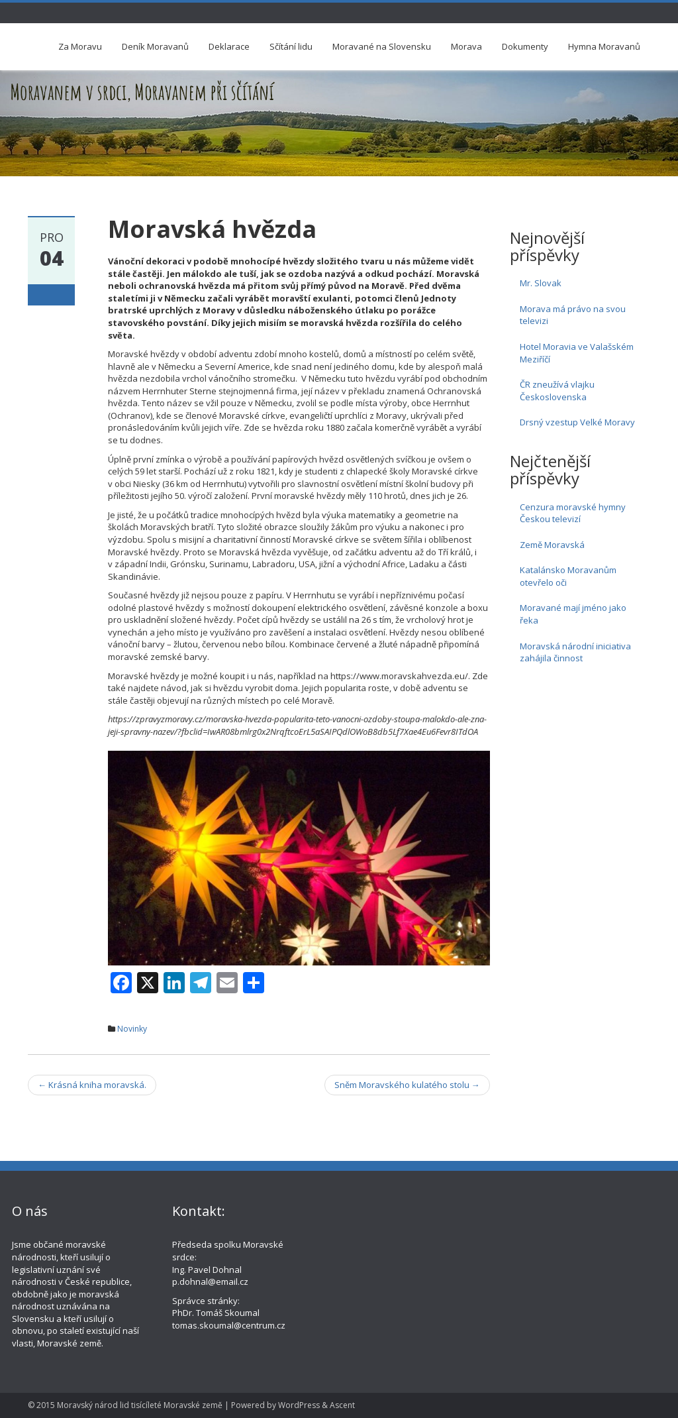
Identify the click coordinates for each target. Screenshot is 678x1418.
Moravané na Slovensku (381, 46)
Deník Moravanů (155, 46)
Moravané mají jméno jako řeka (573, 614)
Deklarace (229, 46)
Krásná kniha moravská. (92, 1085)
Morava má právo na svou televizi (573, 315)
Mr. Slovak (540, 283)
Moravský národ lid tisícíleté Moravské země (139, 1405)
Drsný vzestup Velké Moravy (577, 422)
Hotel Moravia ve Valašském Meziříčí (577, 353)
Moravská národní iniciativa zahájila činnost (575, 652)
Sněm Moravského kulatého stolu (407, 1085)
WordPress (299, 1405)
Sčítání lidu (291, 46)
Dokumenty (525, 46)
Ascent (342, 1405)
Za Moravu (80, 46)
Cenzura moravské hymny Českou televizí (573, 513)
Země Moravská (552, 545)
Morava (466, 46)
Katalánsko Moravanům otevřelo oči (568, 576)
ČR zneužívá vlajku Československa (557, 390)
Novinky (132, 1028)
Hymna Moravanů (604, 46)
